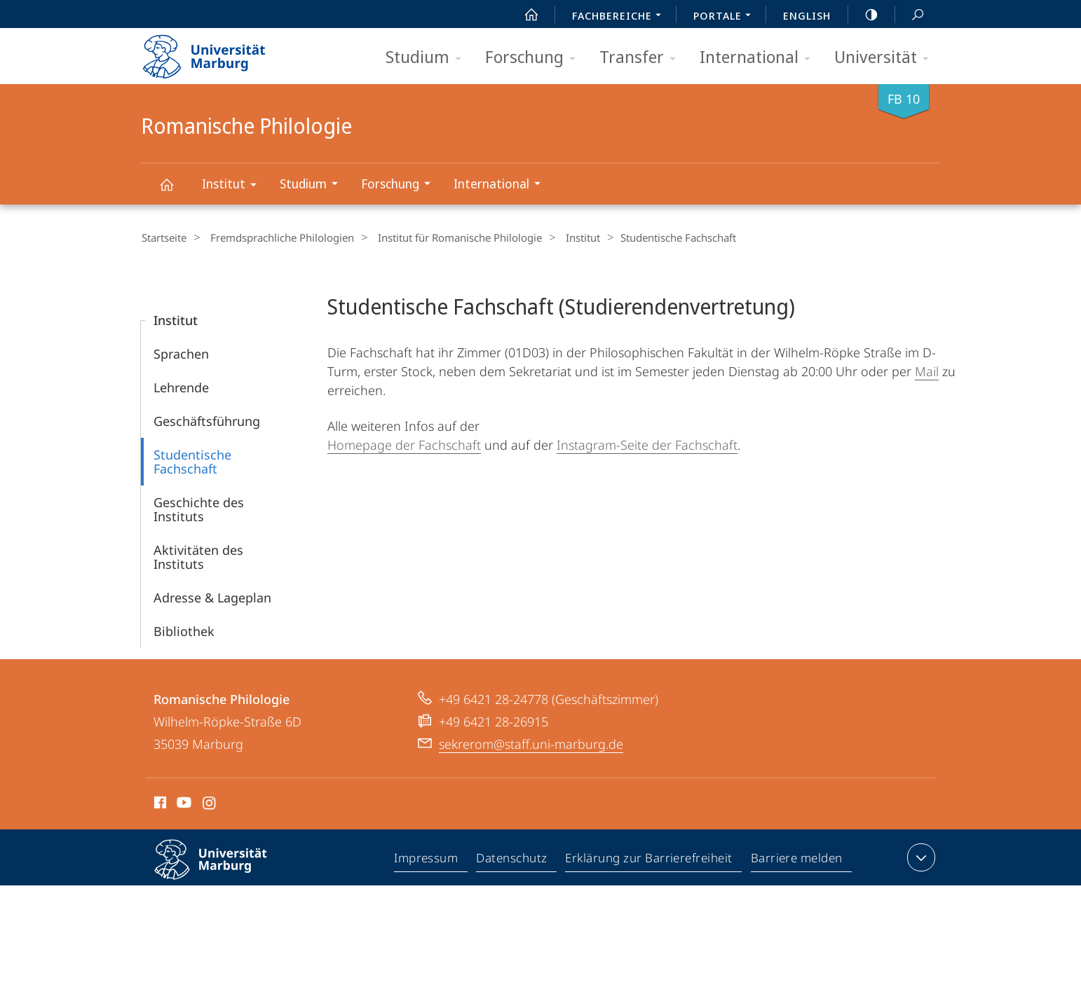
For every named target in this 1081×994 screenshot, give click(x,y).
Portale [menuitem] (726, 16)
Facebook (159, 804)
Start (523, 14)
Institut (234, 186)
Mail (927, 370)
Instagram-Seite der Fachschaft (647, 444)
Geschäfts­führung (207, 420)
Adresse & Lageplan (212, 596)
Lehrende (181, 386)
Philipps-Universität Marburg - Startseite (216, 52)
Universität (886, 58)
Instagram (210, 804)
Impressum (426, 859)
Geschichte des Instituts (199, 508)
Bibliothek (184, 630)
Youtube (182, 804)
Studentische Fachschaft (192, 461)
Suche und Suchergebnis (910, 15)
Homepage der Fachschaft (404, 444)
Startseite (163, 237)
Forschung (535, 58)
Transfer (642, 58)
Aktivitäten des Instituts (198, 556)
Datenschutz (512, 859)
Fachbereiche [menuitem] (620, 16)
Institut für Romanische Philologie (448, 237)
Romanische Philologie (174, 191)
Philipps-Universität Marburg (223, 870)
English (807, 15)
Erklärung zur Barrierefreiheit (649, 859)
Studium (428, 58)
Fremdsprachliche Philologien (276, 237)
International (760, 58)
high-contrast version (863, 14)
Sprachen (181, 353)
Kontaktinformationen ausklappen (919, 856)
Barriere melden (796, 859)
